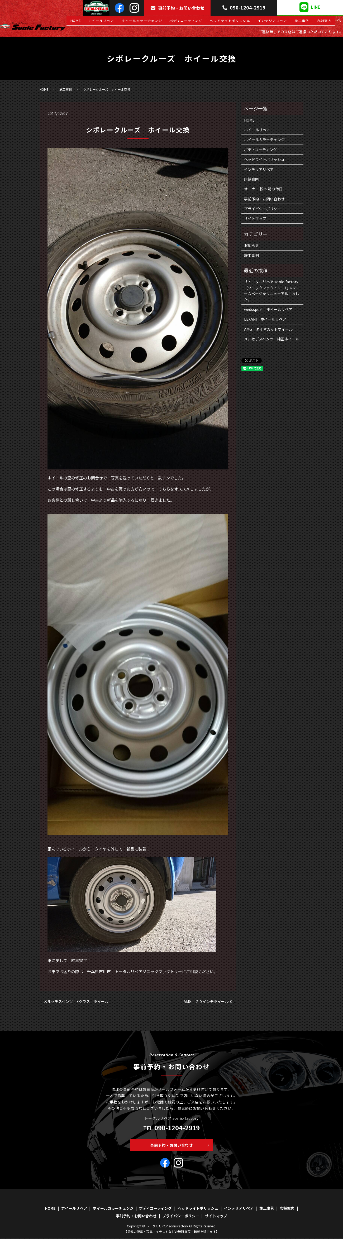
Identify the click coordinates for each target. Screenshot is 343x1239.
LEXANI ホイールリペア (265, 319)
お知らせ (251, 245)
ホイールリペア (130, 22)
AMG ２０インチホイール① (208, 1001)
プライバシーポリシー (262, 208)
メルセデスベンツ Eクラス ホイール (76, 1001)
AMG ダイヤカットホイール (268, 329)
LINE (309, 7)
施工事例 (308, 22)
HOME (108, 22)
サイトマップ (255, 218)
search (339, 23)
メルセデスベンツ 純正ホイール (271, 339)
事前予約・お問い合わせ (177, 8)
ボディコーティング (205, 22)
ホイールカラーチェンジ (166, 22)
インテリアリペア (283, 22)
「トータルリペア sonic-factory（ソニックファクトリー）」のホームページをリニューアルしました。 (271, 290)
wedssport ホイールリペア (268, 309)
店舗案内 (326, 22)
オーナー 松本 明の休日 (263, 188)
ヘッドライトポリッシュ (245, 22)
